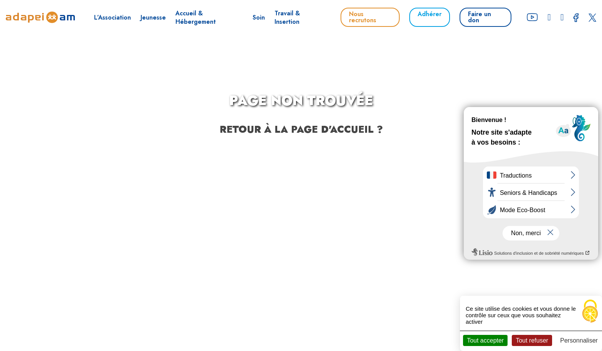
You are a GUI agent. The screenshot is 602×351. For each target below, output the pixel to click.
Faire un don (479, 17)
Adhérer (430, 14)
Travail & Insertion (287, 17)
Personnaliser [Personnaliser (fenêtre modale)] (579, 340)
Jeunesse (153, 17)
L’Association (112, 17)
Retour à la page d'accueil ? (301, 129)
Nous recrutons (362, 17)
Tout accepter (485, 340)
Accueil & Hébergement (195, 17)
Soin (259, 17)
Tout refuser (532, 340)
